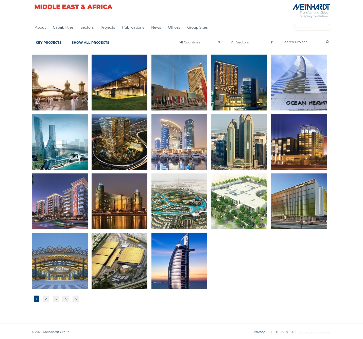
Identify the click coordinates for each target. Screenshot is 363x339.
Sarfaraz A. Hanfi (320, 332)
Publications (133, 27)
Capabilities (63, 27)
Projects (108, 27)
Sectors (87, 27)
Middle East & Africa (73, 7)
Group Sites (197, 27)
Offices (174, 27)
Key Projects (49, 42)
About (40, 27)
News (156, 27)
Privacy (259, 332)
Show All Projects (90, 42)
